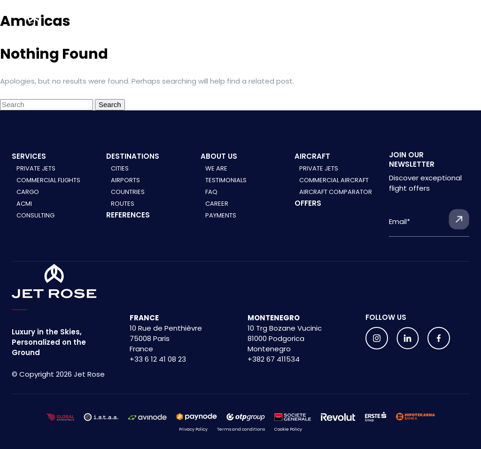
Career (216, 203)
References (128, 215)
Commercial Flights (48, 180)
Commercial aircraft (334, 180)
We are (216, 168)
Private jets (318, 168)
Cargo (27, 191)
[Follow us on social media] (376, 338)
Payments (220, 215)
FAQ (211, 191)
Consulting (35, 215)
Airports (125, 180)
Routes (122, 203)
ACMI (24, 203)
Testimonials (226, 180)
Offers (308, 203)
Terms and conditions (241, 429)
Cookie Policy (288, 429)
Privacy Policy (193, 429)
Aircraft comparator (335, 191)
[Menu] (465, 23)
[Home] (34, 21)
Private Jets (35, 168)
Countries (128, 191)
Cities (120, 168)
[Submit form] (459, 219)
